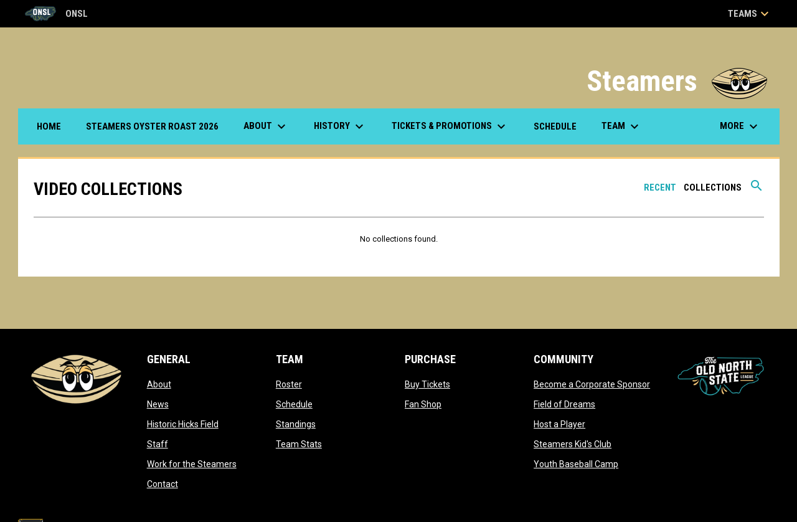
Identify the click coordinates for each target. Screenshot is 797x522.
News (158, 404)
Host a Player (559, 424)
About (159, 384)
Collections (713, 187)
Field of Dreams (564, 404)
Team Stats (299, 444)
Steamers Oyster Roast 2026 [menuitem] (157, 126)
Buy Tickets (427, 384)
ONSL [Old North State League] (56, 13)
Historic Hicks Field (183, 424)
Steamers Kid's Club (572, 444)
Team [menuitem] (621, 126)
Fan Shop (423, 404)
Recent (660, 187)
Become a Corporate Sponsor (592, 384)
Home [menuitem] (49, 126)
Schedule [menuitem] (555, 126)
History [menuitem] (340, 126)
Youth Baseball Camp (576, 464)
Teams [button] (750, 13)
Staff (157, 444)
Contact (162, 484)
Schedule (294, 404)
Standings (296, 424)
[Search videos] (756, 190)
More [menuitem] (740, 126)
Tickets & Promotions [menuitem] (450, 126)
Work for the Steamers (192, 464)
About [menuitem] (266, 126)
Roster (289, 384)
